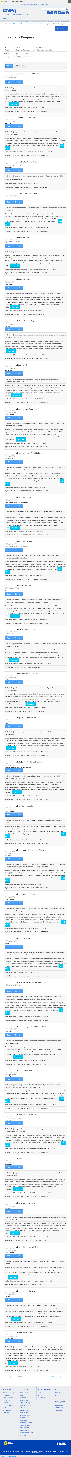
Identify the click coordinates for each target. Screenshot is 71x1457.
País (5, 47)
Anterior (19, 1376)
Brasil (6, 1)
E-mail (9, 82)
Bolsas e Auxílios (29, 24)
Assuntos (20, 24)
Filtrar (9, 66)
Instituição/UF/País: (11, 107)
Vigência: (8, 111)
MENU (61, 28)
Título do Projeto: (10, 88)
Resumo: (8, 94)
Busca (27, 53)
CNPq (14, 24)
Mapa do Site (45, 4)
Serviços (44, 21)
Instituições (39, 47)
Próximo (51, 1376)
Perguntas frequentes (23, 21)
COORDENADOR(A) (11, 75)
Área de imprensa (64, 21)
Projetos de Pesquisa (59, 24)
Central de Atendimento (35, 21)
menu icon (69, 1)
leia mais (14, 104)
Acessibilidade (25, 4)
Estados (17, 47)
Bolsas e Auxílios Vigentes (43, 24)
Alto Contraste (36, 4)
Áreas (16, 53)
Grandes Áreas (6, 54)
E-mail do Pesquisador (53, 21)
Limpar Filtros (20, 66)
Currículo (18, 82)
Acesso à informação (17, 1)
